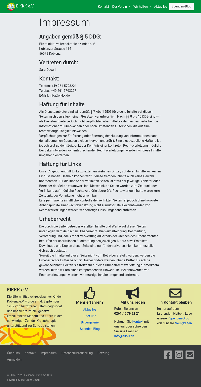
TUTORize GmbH (30, 379)
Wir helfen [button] (140, 6)
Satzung (103, 353)
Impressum (48, 353)
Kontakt (103, 6)
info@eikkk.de (124, 336)
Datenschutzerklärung (77, 353)
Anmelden (14, 359)
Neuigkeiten (183, 323)
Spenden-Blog (181, 6)
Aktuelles (160, 6)
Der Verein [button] (120, 6)
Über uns (89, 316)
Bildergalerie (89, 322)
